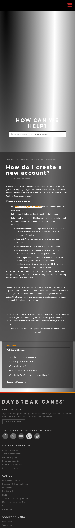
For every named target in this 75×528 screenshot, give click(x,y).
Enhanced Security (10, 461)
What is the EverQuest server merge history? (29, 375)
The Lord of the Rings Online (15, 498)
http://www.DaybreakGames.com (28, 207)
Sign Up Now (13, 422)
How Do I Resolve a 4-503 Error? (23, 370)
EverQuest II (7, 491)
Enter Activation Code (12, 464)
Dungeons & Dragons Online (15, 484)
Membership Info (9, 457)
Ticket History (10, 346)
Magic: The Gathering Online (15, 502)
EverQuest (7, 487)
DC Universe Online (11, 480)
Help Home (10, 159)
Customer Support (10, 468)
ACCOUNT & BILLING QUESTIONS (30, 159)
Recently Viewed (17, 382)
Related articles (16, 350)
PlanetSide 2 (8, 509)
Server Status (8, 525)
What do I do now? (17, 366)
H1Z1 (4, 495)
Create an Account (10, 450)
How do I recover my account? (22, 357)
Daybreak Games (9, 8)
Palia (4, 505)
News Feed (7, 521)
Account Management (12, 453)
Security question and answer (22, 361)
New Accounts (51, 159)
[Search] (37, 134)
